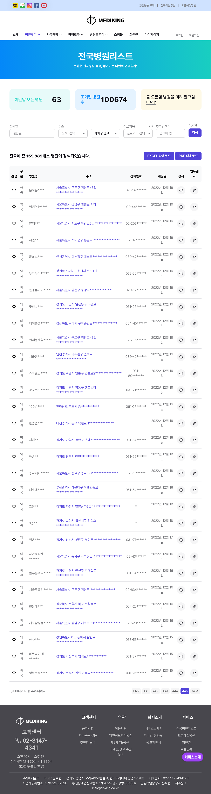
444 (175, 691)
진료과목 (138, 126)
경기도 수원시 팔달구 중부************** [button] (85, 673)
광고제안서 (154, 742)
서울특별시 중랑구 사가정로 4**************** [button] (89, 556)
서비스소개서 (153, 728)
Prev (136, 691)
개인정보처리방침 (120, 735)
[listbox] (73, 133)
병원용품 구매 (147, 5)
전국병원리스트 (186, 728)
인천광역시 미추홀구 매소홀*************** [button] (86, 257)
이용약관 (121, 728)
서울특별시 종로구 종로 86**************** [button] (87, 473)
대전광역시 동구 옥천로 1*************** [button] (85, 423)
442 (155, 691)
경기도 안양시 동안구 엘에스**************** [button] (88, 440)
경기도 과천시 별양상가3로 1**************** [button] (88, 507)
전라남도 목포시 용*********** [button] (77, 407)
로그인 (179, 35)
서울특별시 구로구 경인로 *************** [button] (85, 590)
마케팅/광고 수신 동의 (121, 751)
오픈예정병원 (188, 5)
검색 (195, 133)
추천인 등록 (87, 742)
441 (146, 691)
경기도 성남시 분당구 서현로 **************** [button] (88, 540)
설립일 (13, 126)
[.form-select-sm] (105, 133)
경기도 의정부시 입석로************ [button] (81, 656)
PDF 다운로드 (188, 156)
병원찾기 (32, 35)
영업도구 (74, 35)
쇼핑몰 (118, 35)
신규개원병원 (168, 5)
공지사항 (88, 728)
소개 (16, 35)
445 (185, 691)
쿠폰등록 (186, 749)
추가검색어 (163, 126)
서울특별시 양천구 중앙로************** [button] (84, 290)
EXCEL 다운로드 (159, 156)
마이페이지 (152, 35)
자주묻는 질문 (88, 735)
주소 (61, 126)
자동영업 (54, 35)
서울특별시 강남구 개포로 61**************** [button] (88, 623)
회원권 (133, 35)
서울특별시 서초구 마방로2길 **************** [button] (89, 223)
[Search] (170, 133)
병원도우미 (99, 35)
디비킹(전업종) (154, 735)
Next (195, 691)
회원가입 (194, 35)
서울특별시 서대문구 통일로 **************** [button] (88, 240)
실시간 (193, 126)
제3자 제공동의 (121, 742)
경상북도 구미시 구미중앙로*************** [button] (86, 323)
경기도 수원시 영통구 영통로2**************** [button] (89, 373)
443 (165, 691)
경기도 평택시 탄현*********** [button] (77, 457)
